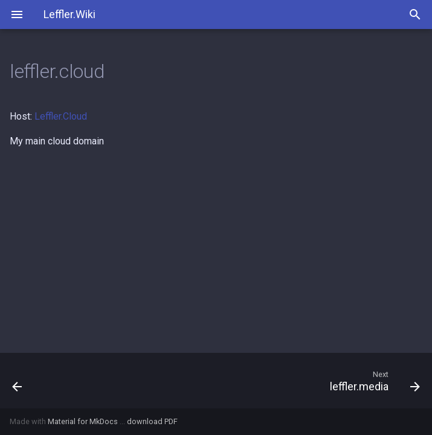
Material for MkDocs (84, 421)
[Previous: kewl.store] (55, 380)
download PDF (152, 421)
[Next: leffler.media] (269, 380)
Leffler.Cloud (60, 116)
